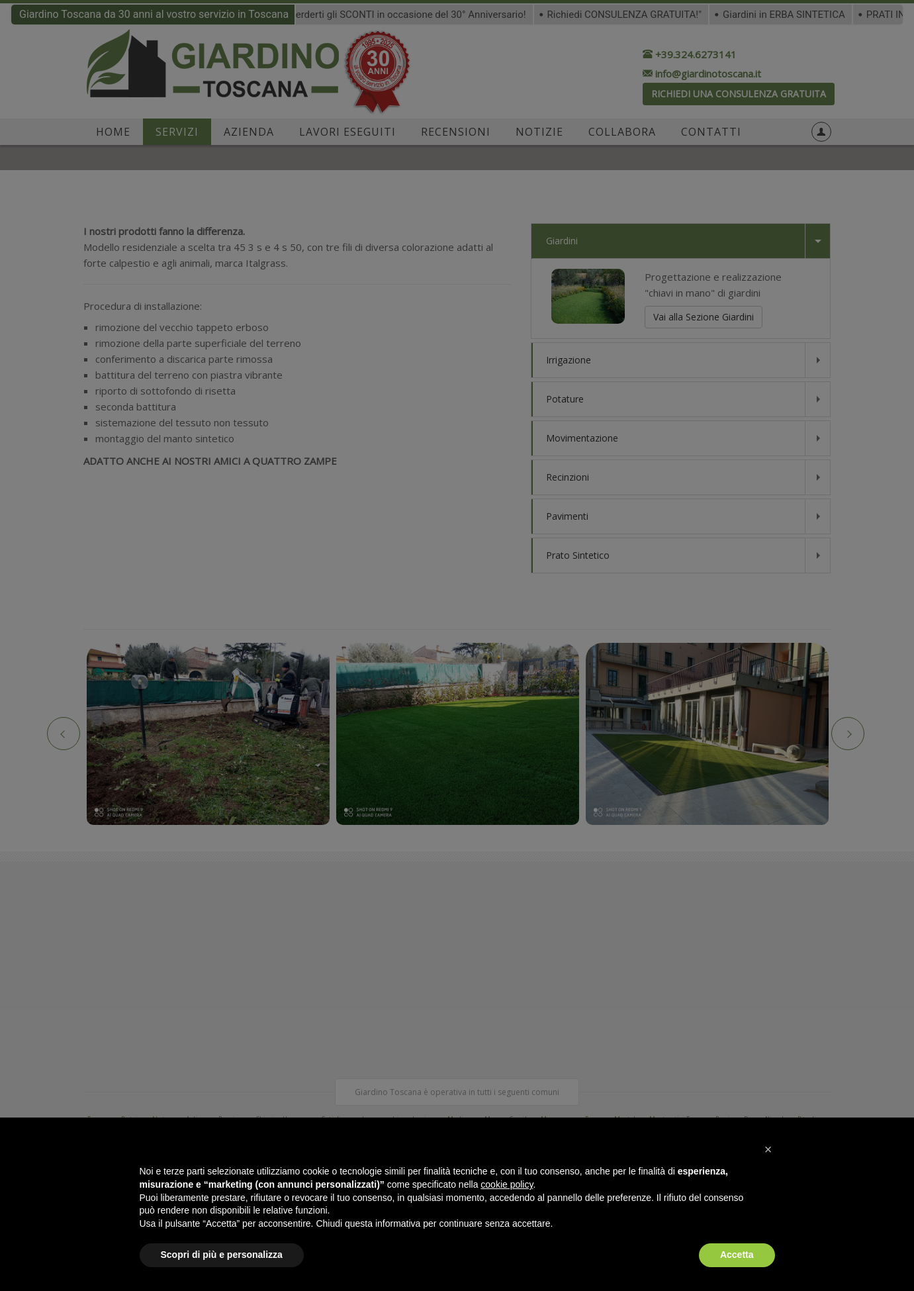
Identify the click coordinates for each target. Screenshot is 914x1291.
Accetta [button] (737, 1254)
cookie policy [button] (506, 1184)
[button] (768, 1149)
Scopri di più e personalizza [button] (222, 1254)
